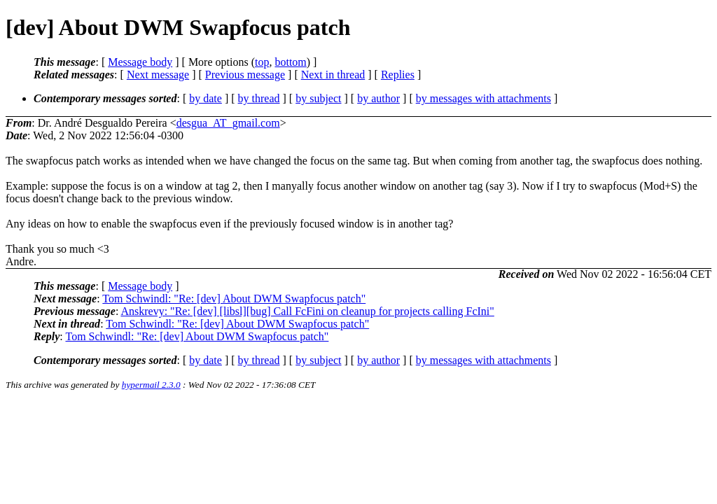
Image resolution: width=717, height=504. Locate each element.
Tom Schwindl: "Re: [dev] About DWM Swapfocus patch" (234, 298)
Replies (398, 74)
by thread (259, 98)
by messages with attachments (483, 98)
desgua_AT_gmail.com (228, 123)
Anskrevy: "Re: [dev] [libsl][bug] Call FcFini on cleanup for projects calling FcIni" (307, 311)
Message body (140, 62)
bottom (290, 62)
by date (205, 98)
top (262, 62)
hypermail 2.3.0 (151, 384)
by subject (318, 98)
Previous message (245, 74)
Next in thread (333, 74)
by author (378, 98)
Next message (158, 74)
